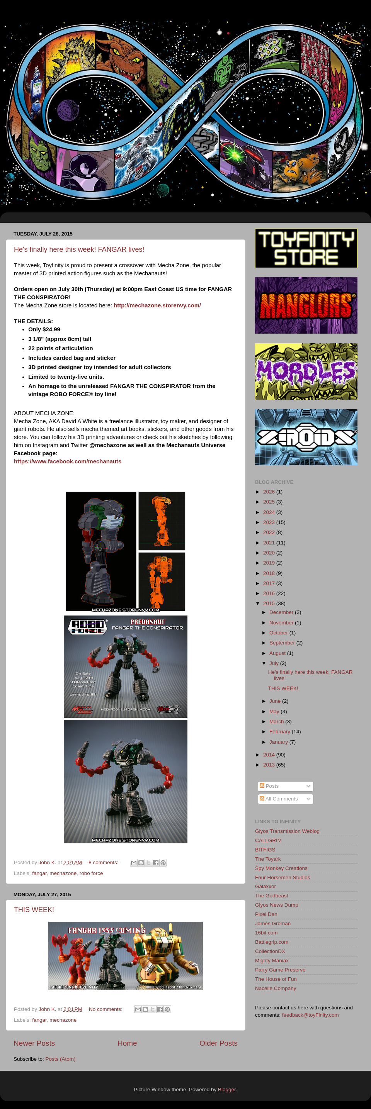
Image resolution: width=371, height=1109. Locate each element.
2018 (269, 573)
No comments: (106, 1009)
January (279, 742)
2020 (269, 553)
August (278, 653)
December (282, 612)
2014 (269, 755)
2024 (269, 512)
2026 (269, 492)
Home (127, 1043)
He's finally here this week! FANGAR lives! (79, 249)
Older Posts (218, 1043)
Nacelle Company (275, 988)
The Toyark (268, 859)
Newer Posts (34, 1043)
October (279, 633)
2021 (269, 543)
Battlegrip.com (271, 942)
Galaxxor (265, 886)
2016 (269, 593)
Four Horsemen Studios (282, 877)
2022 (269, 532)
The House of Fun (276, 979)
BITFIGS (265, 850)
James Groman (273, 923)
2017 (269, 583)
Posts (269, 786)
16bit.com (266, 933)
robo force (91, 873)
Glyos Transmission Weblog (287, 831)
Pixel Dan (266, 914)
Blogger (227, 1089)
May (275, 711)
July (274, 663)
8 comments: (104, 862)
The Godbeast (271, 896)
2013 (269, 765)
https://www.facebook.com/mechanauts (67, 461)
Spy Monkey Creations (281, 868)
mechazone (63, 873)
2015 (269, 603)
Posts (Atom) (61, 1059)
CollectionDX (270, 951)
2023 (269, 522)
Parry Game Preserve (280, 970)
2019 (269, 563)
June (275, 701)
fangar (39, 873)
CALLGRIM (268, 840)
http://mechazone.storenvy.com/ (157, 305)
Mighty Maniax (272, 960)
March (277, 721)
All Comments (279, 799)
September (282, 643)
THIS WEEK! (34, 910)
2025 (269, 502)
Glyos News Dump (276, 905)
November (282, 623)
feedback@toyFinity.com (310, 1015)
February (280, 731)
